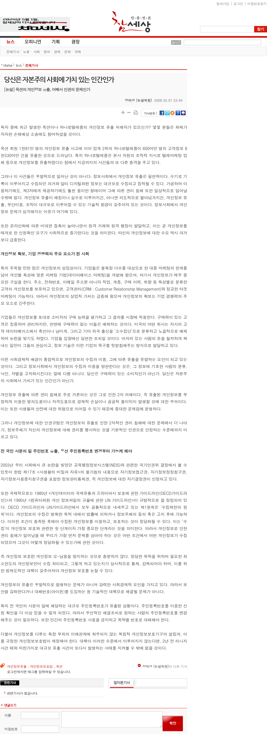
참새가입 (222, 3)
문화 (67, 51)
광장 (71, 41)
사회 (36, 51)
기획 (56, 41)
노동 (26, 51)
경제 (57, 51)
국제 (78, 51)
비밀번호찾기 (256, 3)
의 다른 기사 (162, 666)
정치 (47, 51)
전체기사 (12, 51)
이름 (7, 715)
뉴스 (10, 41)
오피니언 (33, 41)
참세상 (131, 21)
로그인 (238, 3)
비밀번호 (11, 728)
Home (7, 65)
